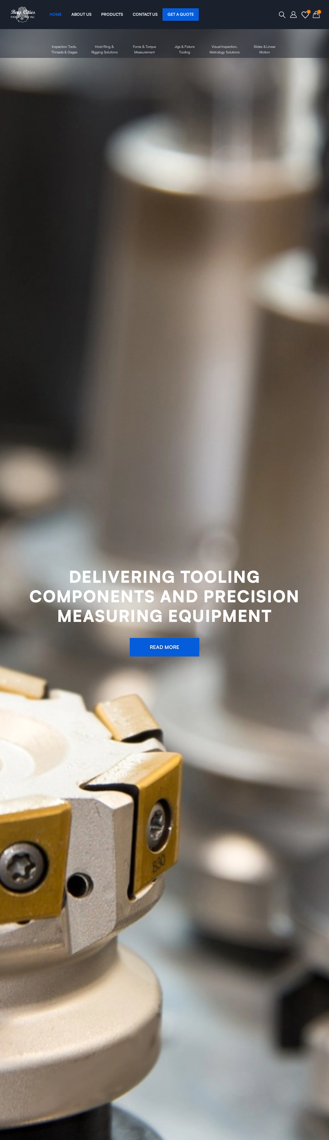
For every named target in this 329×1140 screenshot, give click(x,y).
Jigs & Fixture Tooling (185, 43)
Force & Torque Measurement (144, 43)
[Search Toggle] (282, 15)
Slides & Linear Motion (265, 43)
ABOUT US (81, 14)
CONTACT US (145, 14)
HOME (55, 14)
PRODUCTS (112, 14)
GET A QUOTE (181, 14)
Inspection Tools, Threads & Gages (64, 43)
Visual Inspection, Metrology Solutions (225, 43)
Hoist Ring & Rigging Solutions (104, 43)
